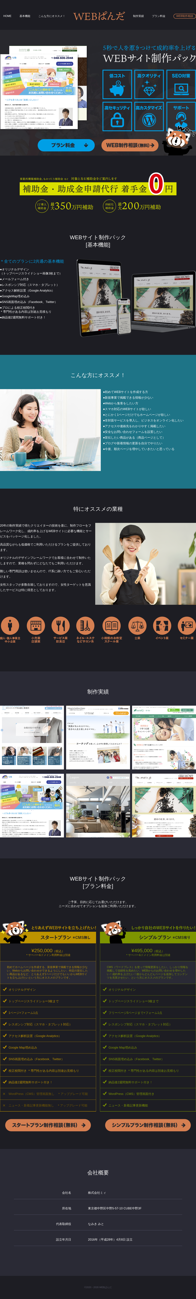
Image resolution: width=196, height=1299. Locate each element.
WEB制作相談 (184, 16)
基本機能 (25, 16)
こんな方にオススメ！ (51, 16)
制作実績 (138, 16)
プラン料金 (158, 16)
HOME (7, 16)
